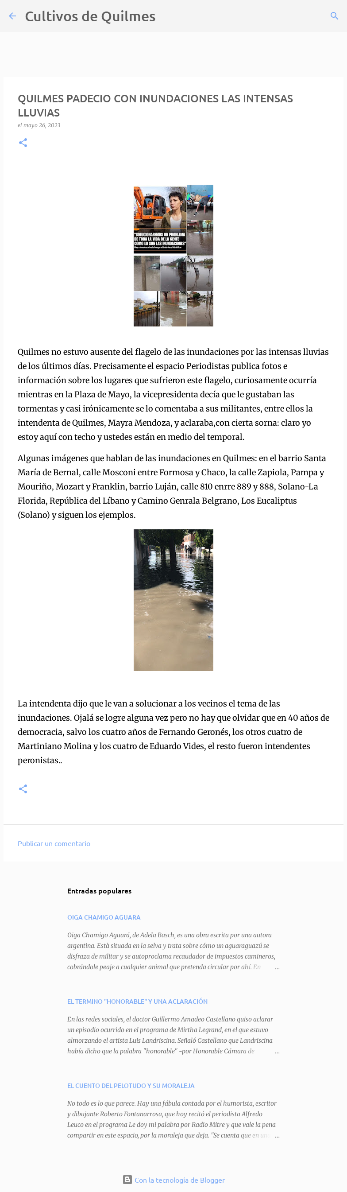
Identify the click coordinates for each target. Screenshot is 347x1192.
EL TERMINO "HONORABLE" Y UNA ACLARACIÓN (137, 1001)
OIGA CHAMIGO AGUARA (104, 917)
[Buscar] (168, 16)
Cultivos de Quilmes (90, 15)
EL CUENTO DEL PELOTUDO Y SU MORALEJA (131, 1085)
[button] (23, 143)
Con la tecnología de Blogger (173, 1179)
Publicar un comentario (54, 843)
